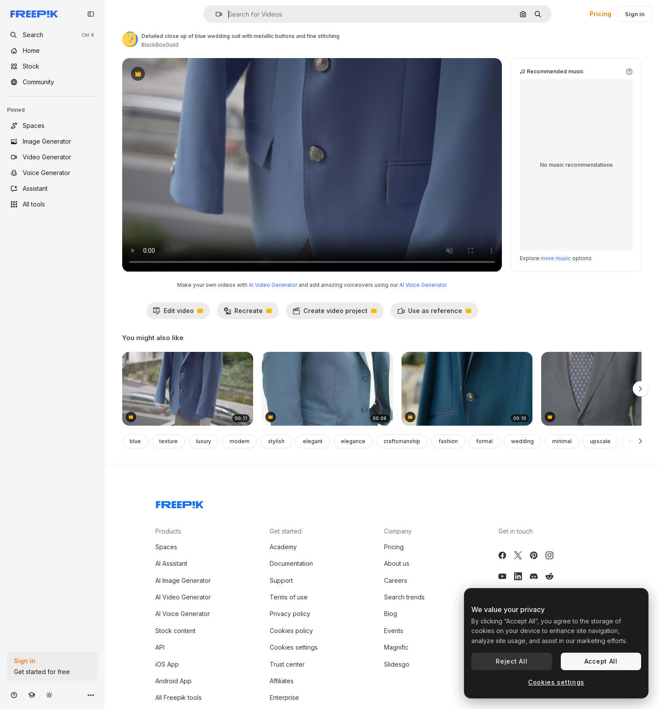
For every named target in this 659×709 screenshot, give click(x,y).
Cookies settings (294, 647)
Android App (173, 681)
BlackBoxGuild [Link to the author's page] (159, 44)
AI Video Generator (273, 285)
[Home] (52, 51)
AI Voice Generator (423, 285)
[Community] (52, 82)
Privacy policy (290, 613)
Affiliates (282, 681)
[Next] (640, 441)
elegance (353, 441)
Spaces (166, 547)
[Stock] (52, 66)
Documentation (291, 563)
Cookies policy (291, 630)
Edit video (178, 313)
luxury (203, 441)
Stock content (175, 630)
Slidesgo (396, 664)
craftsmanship (402, 441)
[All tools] (52, 204)
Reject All (511, 661)
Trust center (287, 664)
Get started (286, 531)
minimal (562, 441)
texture (168, 441)
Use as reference (434, 313)
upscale (600, 441)
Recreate (247, 313)
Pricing (600, 13)
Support (281, 580)
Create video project (334, 313)
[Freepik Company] (179, 502)
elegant (313, 441)
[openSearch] (52, 35)
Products (168, 531)
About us (396, 563)
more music (556, 258)
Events (393, 630)
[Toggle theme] (49, 695)
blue (135, 441)
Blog (390, 613)
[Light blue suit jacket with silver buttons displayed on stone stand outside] (187, 389)
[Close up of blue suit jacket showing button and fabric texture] (467, 389)
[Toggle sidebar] (91, 14)
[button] (215, 14)
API (160, 647)
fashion (448, 441)
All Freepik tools (178, 697)
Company (398, 531)
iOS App (167, 664)
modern (240, 441)
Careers (395, 580)
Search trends (404, 597)
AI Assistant (171, 563)
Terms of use (289, 597)
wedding (522, 441)
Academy (283, 547)
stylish (276, 441)
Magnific (396, 647)
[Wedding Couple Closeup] (327, 389)
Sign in (635, 13)
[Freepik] (34, 13)
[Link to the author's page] (130, 39)
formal (484, 441)
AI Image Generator (183, 580)
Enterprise (284, 697)
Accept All (601, 661)
